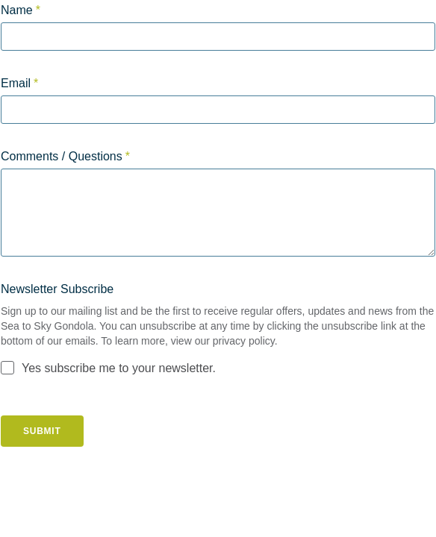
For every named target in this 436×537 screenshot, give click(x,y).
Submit (42, 431)
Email (16, 83)
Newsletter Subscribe (57, 289)
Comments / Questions (61, 156)
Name (17, 10)
